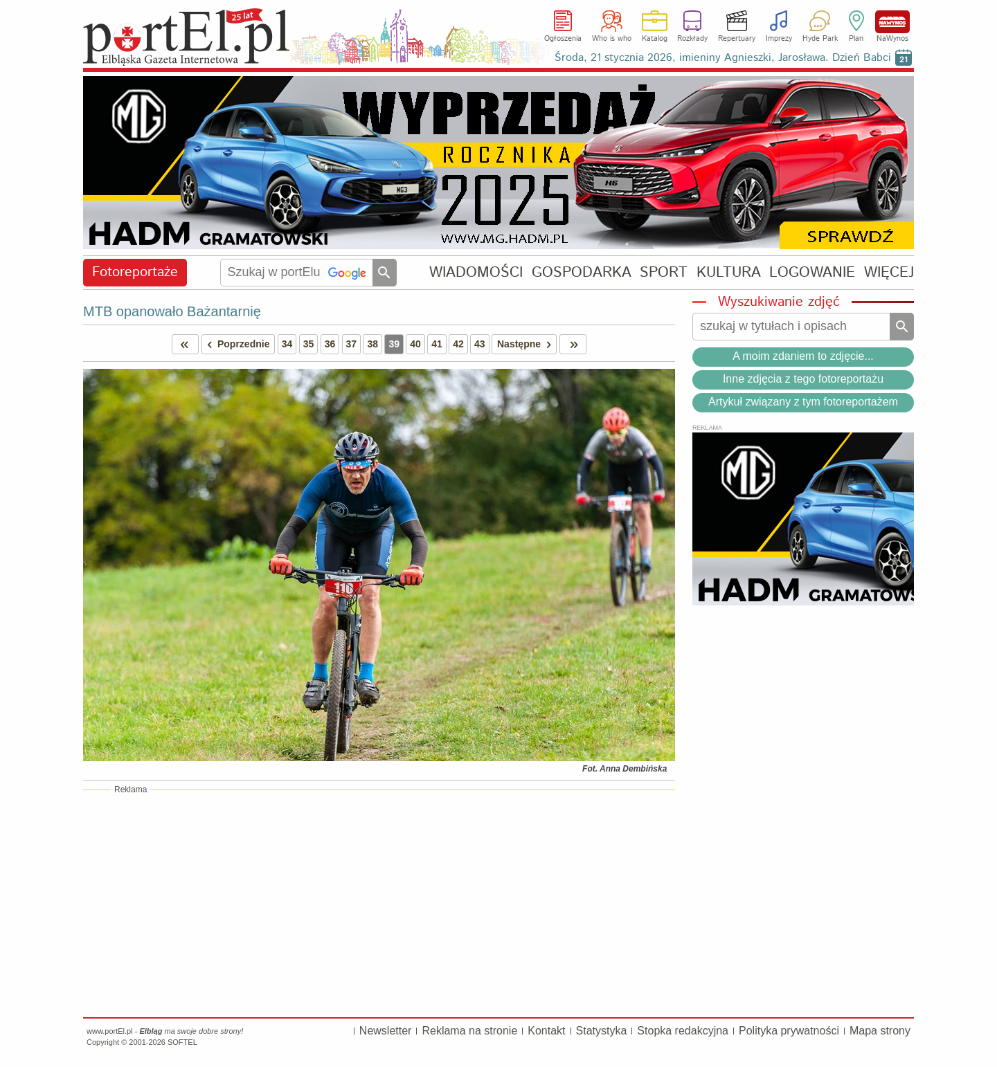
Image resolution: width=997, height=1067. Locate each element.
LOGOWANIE (812, 272)
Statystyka (601, 1031)
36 (330, 343)
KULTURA (729, 272)
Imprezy (779, 38)
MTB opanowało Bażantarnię (172, 311)
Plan (856, 38)
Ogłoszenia (563, 38)
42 (458, 343)
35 (308, 343)
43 (479, 343)
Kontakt (546, 1031)
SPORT (664, 272)
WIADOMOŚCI (476, 272)
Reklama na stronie (469, 1031)
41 (436, 343)
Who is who (611, 38)
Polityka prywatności (789, 1031)
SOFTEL (182, 1042)
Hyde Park (820, 38)
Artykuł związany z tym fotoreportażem (803, 402)
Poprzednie (236, 344)
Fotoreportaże (135, 272)
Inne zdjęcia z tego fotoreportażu (803, 379)
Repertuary (736, 38)
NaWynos (892, 21)
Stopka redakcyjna (682, 1031)
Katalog (654, 38)
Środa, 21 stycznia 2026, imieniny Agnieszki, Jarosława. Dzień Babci (723, 58)
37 (351, 343)
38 (372, 343)
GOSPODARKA (581, 272)
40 (415, 343)
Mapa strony (880, 1031)
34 (287, 343)
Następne (526, 344)
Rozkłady (692, 38)
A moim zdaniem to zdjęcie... (803, 356)
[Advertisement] (379, 903)
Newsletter (385, 1031)
